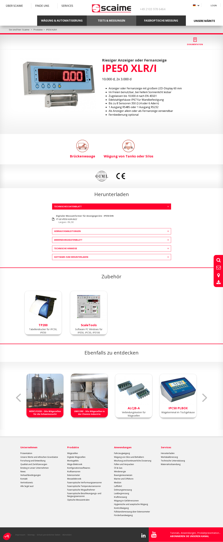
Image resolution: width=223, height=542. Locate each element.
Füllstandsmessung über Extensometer (132, 511)
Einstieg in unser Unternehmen (34, 467)
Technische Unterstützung (173, 460)
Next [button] (204, 398)
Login (214, 5)
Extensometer (73, 475)
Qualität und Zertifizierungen (33, 464)
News (22, 471)
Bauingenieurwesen (123, 475)
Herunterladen (168, 453)
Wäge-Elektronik (74, 464)
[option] (58, 85)
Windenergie (120, 471)
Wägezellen (72, 453)
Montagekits (73, 460)
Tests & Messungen (111, 20)
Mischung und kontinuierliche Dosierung (132, 460)
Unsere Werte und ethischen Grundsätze (39, 457)
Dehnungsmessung (123, 489)
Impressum (20, 534)
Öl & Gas (118, 467)
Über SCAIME (14, 6)
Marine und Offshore (123, 478)
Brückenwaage (82, 149)
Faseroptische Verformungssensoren (84, 482)
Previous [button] (18, 398)
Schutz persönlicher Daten (48, 534)
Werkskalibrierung (169, 457)
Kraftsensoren (73, 471)
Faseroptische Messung (161, 20)
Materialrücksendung (170, 464)
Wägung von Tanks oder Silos (128, 149)
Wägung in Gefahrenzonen (126, 500)
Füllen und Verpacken (124, 464)
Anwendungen (122, 447)
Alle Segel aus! (27, 486)
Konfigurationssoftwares (78, 467)
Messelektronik (74, 478)
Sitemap (31, 534)
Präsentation (26, 453)
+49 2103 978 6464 (152, 9)
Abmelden (67, 534)
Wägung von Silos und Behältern (129, 457)
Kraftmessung (120, 497)
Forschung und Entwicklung (32, 460)
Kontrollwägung (121, 508)
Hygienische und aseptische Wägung (131, 504)
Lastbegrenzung (121, 493)
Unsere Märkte (204, 21)
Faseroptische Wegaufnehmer (81, 489)
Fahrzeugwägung (122, 453)
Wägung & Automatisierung (62, 20)
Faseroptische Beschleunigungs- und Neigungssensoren (84, 495)
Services (67, 6)
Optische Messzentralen (78, 499)
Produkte (73, 447)
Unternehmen (28, 447)
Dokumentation (195, 44)
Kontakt (23, 478)
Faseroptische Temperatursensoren (84, 486)
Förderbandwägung (123, 515)
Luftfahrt (118, 486)
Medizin (117, 482)
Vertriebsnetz (26, 482)
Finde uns (42, 6)
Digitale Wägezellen (76, 457)
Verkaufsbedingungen (30, 475)
